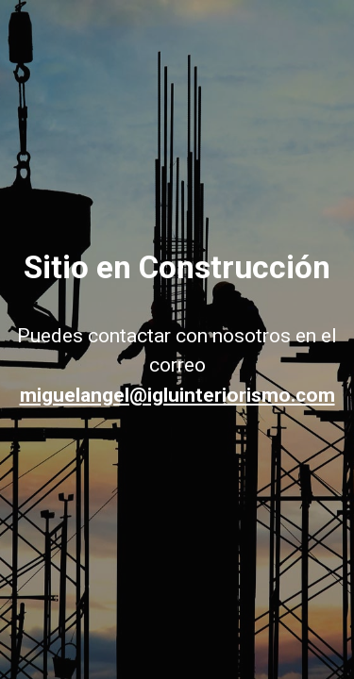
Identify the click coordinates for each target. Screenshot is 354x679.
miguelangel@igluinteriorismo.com (177, 395)
